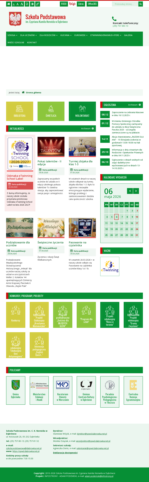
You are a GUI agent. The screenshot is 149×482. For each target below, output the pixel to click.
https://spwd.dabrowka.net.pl (26, 451)
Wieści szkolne (16, 42)
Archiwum (87, 128)
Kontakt (32, 42)
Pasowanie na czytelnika (77, 244)
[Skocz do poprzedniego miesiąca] (130, 191)
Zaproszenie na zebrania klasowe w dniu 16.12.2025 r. (128, 114)
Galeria (128, 35)
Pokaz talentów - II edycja (49, 163)
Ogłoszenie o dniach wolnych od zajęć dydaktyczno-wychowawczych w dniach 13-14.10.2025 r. (127, 164)
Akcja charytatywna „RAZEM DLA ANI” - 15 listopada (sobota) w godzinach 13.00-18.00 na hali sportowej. (128, 141)
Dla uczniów (28, 35)
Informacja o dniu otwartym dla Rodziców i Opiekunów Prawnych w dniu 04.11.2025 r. (127, 152)
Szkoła (12, 35)
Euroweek (80, 35)
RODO (63, 4)
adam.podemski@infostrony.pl (99, 476)
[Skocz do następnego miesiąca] (136, 191)
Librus (81, 4)
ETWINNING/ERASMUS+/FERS (105, 35)
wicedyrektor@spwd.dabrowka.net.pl (93, 441)
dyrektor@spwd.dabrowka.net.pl (92, 433)
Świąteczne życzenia (50, 242)
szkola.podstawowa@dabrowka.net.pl (23, 448)
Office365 (92, 4)
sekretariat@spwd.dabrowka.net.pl (93, 448)
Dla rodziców (48, 35)
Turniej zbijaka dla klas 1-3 (80, 163)
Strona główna (31, 92)
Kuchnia (65, 35)
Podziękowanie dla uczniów (18, 244)
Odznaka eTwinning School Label (19, 177)
